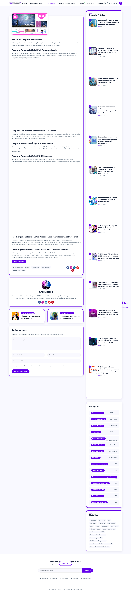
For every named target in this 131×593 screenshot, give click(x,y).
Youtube (75, 578)
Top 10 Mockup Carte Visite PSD (100, 546)
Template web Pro (98, 489)
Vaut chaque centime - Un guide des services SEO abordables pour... (108, 81)
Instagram (64, 578)
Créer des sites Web (109, 529)
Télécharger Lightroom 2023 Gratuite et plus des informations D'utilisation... (108, 341)
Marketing (93, 523)
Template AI (108, 543)
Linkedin (54, 578)
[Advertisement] (46, 73)
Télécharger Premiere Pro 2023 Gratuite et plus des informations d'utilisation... (108, 284)
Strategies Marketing (98, 419)
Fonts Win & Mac (97, 496)
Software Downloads (66, 3)
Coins (91, 526)
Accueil (24, 3)
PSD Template (46, 267)
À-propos (90, 3)
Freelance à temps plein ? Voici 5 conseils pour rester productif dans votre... (108, 22)
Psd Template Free (98, 445)
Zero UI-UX (102, 520)
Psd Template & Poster (99, 502)
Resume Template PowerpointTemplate (104, 477)
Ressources (95, 457)
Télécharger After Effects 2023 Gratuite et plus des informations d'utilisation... (108, 256)
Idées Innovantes (97, 413)
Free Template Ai (28, 313)
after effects (111, 523)
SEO (109, 520)
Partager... (66, 563)
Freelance (93, 520)
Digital (27, 267)
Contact (101, 3)
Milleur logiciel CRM (96, 538)
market (81, 3)
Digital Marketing (97, 425)
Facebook (44, 578)
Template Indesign (98, 470)
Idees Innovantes (18, 267)
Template (50, 3)
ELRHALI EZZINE (65, 589)
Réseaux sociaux (95, 529)
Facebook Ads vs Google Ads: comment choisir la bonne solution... (107, 200)
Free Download (19, 261)
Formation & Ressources (99, 464)
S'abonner (87, 570)
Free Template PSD (96, 543)
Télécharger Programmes (98, 541)
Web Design (35, 267)
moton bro (105, 526)
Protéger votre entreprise (98, 535)
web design (114, 526)
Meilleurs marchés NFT (97, 532)
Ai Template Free (97, 451)
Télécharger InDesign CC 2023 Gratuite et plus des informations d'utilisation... (108, 228)
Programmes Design (19, 270)
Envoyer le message (20, 371)
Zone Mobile (86, 578)
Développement (36, 3)
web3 (97, 526)
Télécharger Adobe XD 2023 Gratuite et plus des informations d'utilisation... (108, 312)
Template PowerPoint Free (100, 483)
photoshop (102, 523)
